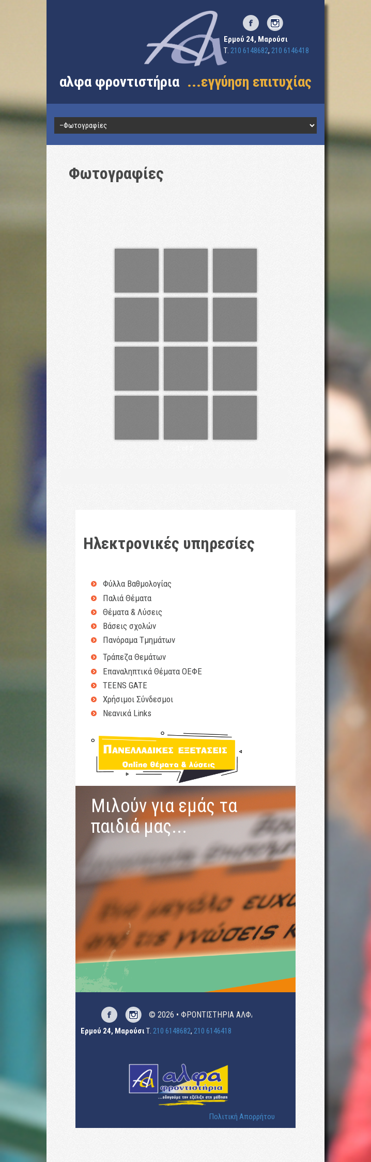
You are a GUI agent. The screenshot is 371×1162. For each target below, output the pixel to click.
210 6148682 (249, 50)
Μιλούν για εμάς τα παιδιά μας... (164, 816)
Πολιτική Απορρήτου (242, 1116)
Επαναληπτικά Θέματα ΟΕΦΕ (152, 671)
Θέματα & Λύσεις (132, 612)
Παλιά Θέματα (127, 598)
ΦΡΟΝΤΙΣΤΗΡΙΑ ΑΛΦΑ (218, 1015)
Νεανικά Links (127, 713)
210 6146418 (290, 50)
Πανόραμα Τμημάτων (139, 640)
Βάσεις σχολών (129, 626)
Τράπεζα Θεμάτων (134, 657)
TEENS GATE (125, 685)
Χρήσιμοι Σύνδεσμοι (138, 699)
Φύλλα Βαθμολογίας (137, 583)
